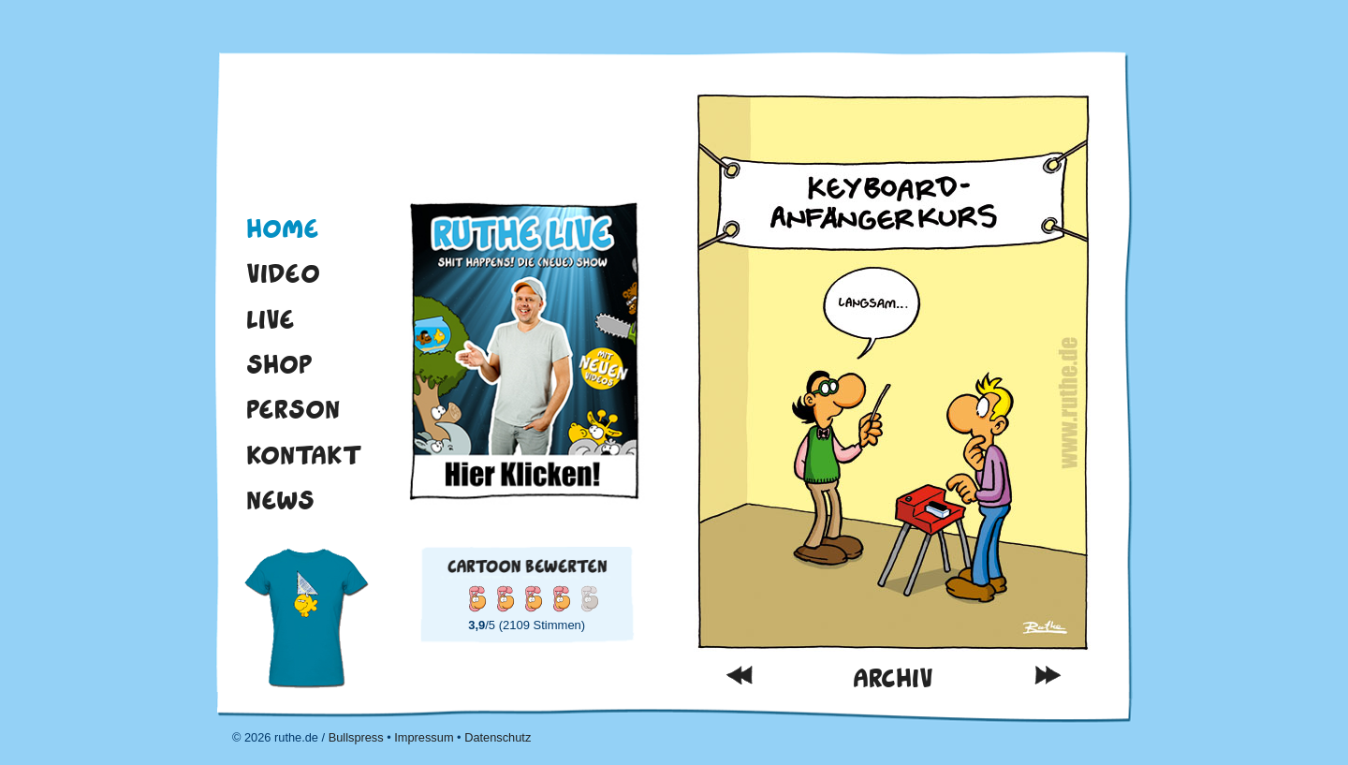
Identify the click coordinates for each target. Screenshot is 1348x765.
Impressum (423, 737)
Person (293, 409)
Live (270, 319)
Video (283, 273)
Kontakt (304, 455)
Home (282, 228)
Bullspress (356, 737)
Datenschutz (497, 737)
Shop (279, 364)
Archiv (893, 678)
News (280, 500)
